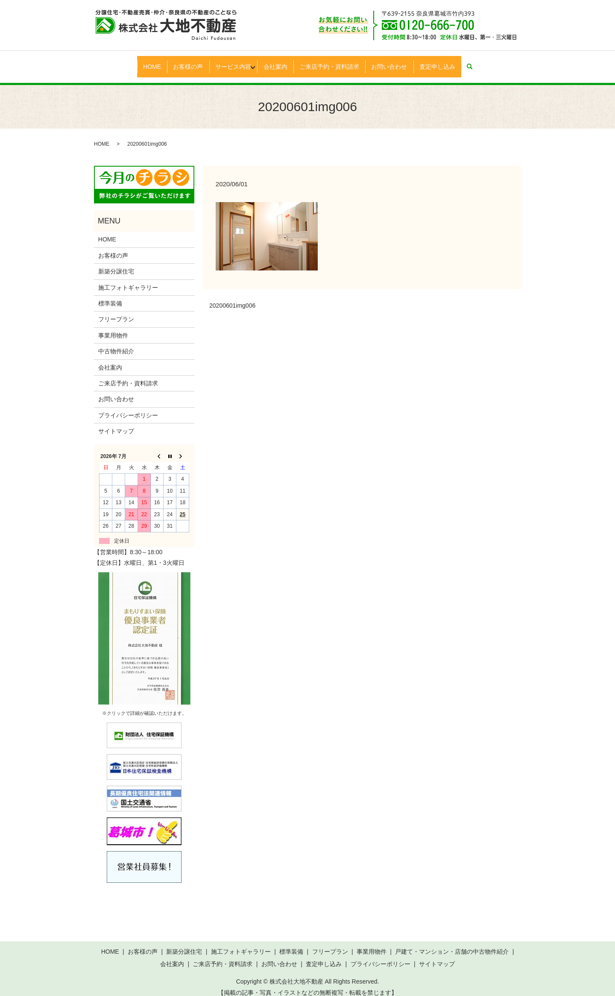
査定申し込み (453, 62)
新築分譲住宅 (116, 263)
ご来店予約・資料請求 (336, 62)
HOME (137, 62)
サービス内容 (227, 62)
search (491, 62)
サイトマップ (116, 423)
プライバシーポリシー (128, 406)
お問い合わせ (400, 62)
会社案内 (277, 62)
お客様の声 (177, 62)
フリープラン (116, 311)
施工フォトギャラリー (128, 279)
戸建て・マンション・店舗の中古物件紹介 (452, 943)
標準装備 (110, 295)
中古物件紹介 (116, 343)
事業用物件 (113, 327)
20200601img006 (232, 297)
